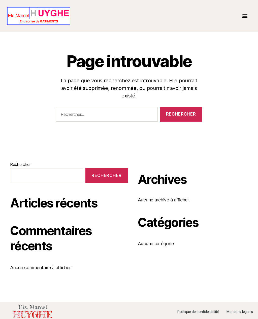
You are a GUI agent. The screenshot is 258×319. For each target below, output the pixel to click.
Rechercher (20, 164)
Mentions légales (240, 311)
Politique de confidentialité (198, 311)
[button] (245, 16)
